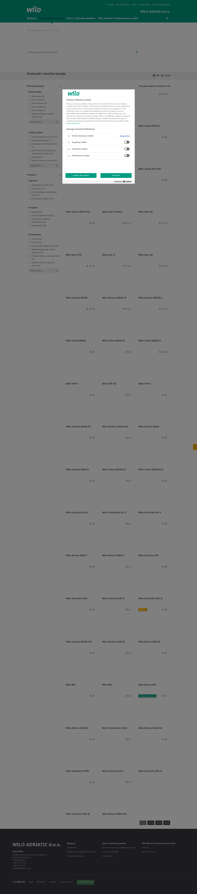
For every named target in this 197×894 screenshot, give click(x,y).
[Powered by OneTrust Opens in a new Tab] (123, 182)
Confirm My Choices (81, 175)
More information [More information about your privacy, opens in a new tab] (73, 123)
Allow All (116, 175)
